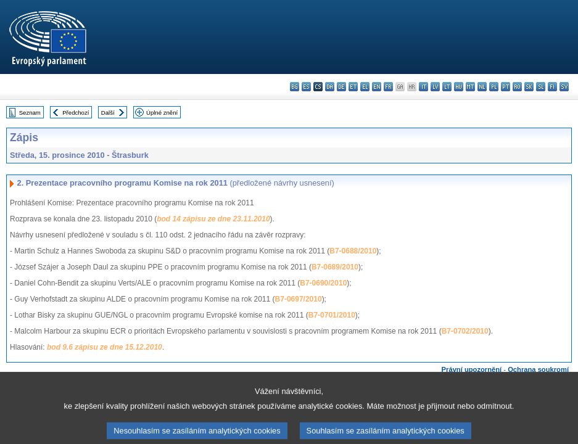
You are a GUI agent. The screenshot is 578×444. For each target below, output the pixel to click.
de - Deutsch (341, 86)
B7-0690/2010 (323, 283)
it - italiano (423, 86)
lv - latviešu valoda (435, 86)
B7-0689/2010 (335, 267)
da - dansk (329, 86)
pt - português (505, 86)
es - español (306, 86)
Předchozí (75, 112)
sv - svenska (564, 86)
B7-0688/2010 (352, 251)
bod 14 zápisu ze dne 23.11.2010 (213, 219)
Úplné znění (162, 112)
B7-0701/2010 (331, 315)
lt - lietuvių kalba (447, 86)
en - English (376, 86)
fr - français (388, 86)
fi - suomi (552, 86)
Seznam (30, 112)
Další (108, 112)
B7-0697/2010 (298, 299)
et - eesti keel (353, 86)
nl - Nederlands (482, 86)
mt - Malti (470, 86)
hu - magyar (458, 86)
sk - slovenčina (529, 86)
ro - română (517, 86)
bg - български (294, 86)
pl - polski (493, 86)
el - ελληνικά (365, 86)
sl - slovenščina (540, 86)
